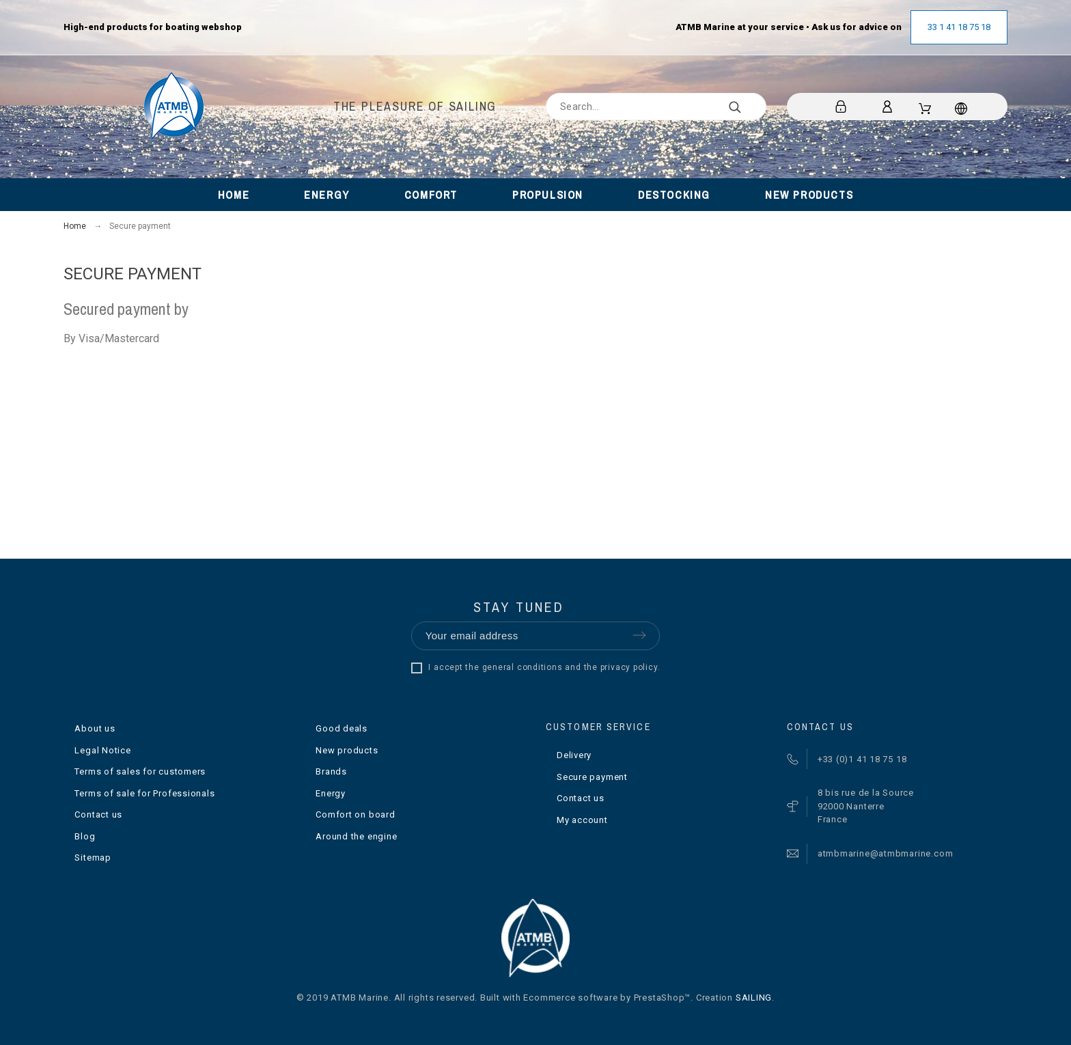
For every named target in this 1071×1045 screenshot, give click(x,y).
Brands (331, 771)
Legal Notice (102, 750)
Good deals (341, 728)
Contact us (98, 814)
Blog (84, 836)
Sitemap (92, 857)
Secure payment (592, 777)
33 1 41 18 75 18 (959, 27)
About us (94, 728)
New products (347, 750)
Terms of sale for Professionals (144, 793)
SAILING (754, 997)
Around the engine (356, 836)
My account (582, 820)
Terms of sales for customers (140, 771)
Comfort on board (355, 814)
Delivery (574, 755)
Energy (331, 793)
